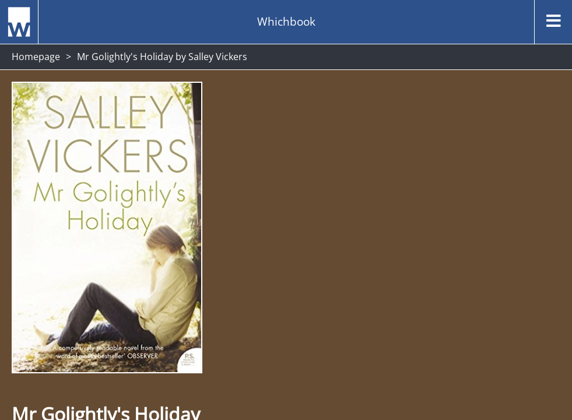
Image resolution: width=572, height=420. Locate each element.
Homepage (36, 56)
